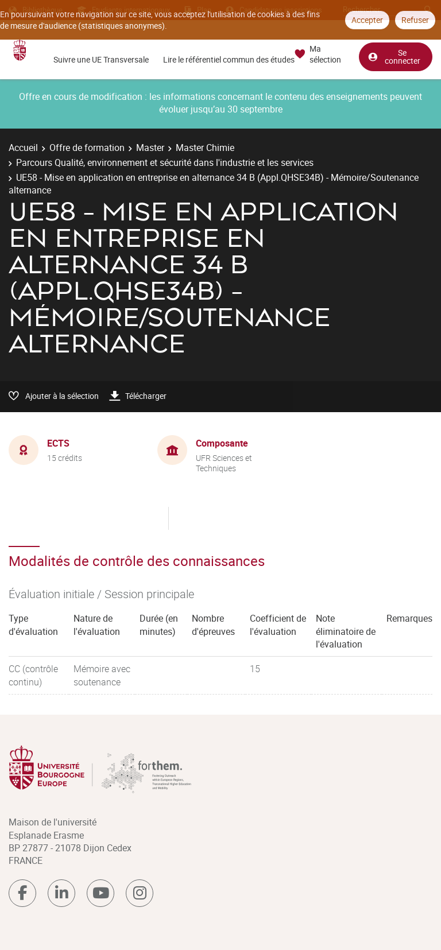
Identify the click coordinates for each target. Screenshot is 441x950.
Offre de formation (87, 147)
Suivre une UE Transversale (101, 59)
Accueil (23, 147)
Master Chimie (205, 147)
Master (150, 147)
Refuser (415, 19)
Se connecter (394, 56)
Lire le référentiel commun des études (229, 59)
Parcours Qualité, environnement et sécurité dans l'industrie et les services (165, 162)
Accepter (367, 19)
